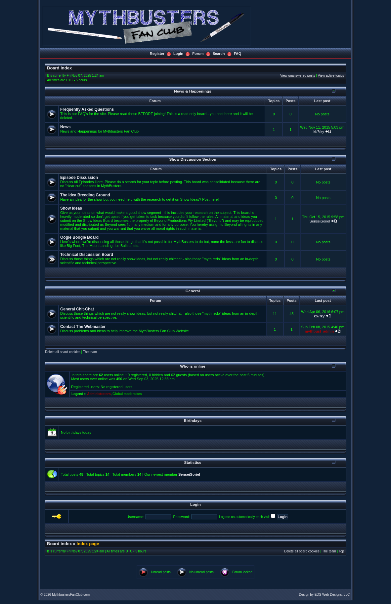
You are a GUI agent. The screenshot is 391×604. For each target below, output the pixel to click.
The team (90, 352)
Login (178, 54)
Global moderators (127, 394)
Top (341, 551)
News (65, 127)
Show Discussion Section (192, 159)
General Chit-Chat (77, 309)
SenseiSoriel (320, 221)
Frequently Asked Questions (87, 109)
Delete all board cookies (62, 352)
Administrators (98, 394)
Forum (197, 54)
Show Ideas (71, 208)
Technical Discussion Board (86, 254)
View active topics (331, 75)
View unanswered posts (297, 75)
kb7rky (318, 132)
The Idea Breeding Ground (85, 195)
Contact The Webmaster (83, 326)
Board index (59, 67)
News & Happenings (192, 91)
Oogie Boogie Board (79, 237)
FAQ (237, 54)
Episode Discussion (79, 177)
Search (219, 54)
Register (157, 54)
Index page (88, 543)
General (193, 291)
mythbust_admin (319, 331)
